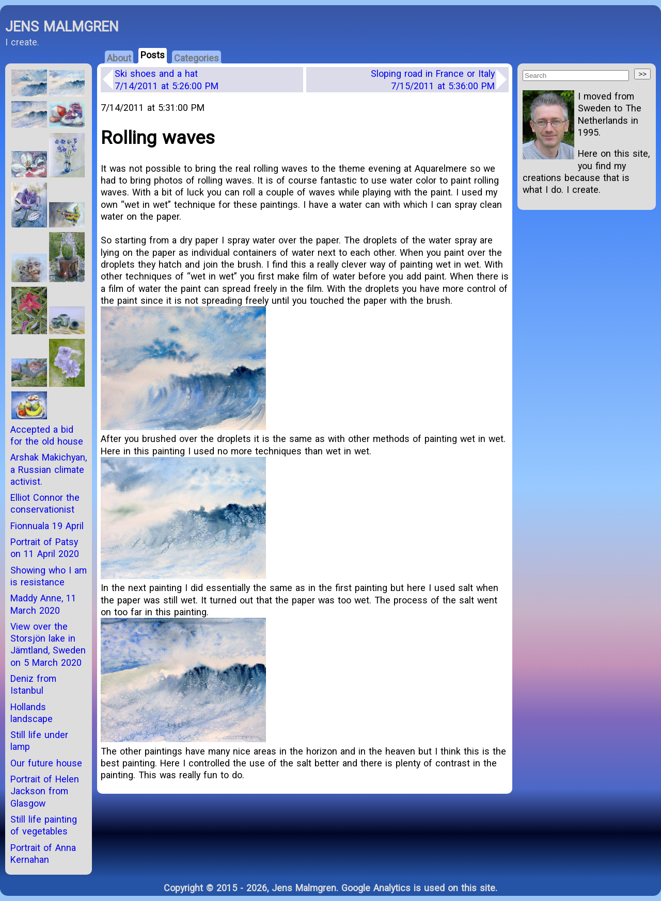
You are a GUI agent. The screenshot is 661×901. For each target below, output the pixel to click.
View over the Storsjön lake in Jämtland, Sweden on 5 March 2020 (48, 644)
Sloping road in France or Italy (433, 79)
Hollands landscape (31, 712)
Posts (152, 55)
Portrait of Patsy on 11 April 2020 (44, 547)
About (119, 58)
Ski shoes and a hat (166, 79)
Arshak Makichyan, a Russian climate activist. (48, 469)
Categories (196, 58)
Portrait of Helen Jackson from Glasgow (44, 791)
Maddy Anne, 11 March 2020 (43, 604)
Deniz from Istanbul (33, 684)
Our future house (46, 763)
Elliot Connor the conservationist (45, 503)
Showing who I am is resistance (48, 576)
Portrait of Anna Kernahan (43, 853)
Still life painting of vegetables (43, 825)
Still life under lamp (39, 740)
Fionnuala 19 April (47, 525)
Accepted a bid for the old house (46, 435)
